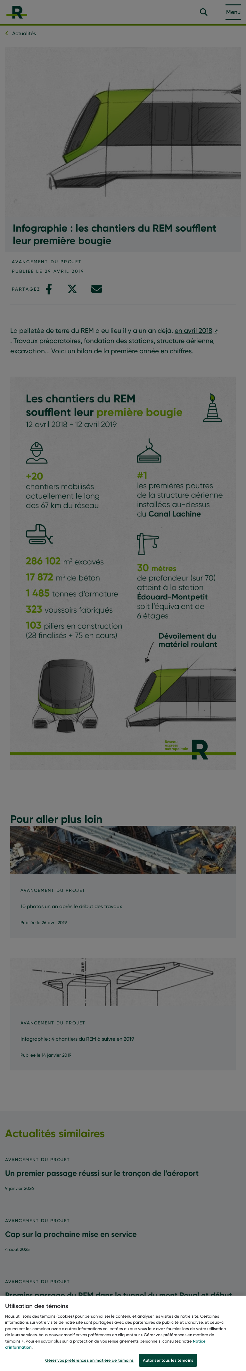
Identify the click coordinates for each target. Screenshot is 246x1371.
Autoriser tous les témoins (168, 1362)
